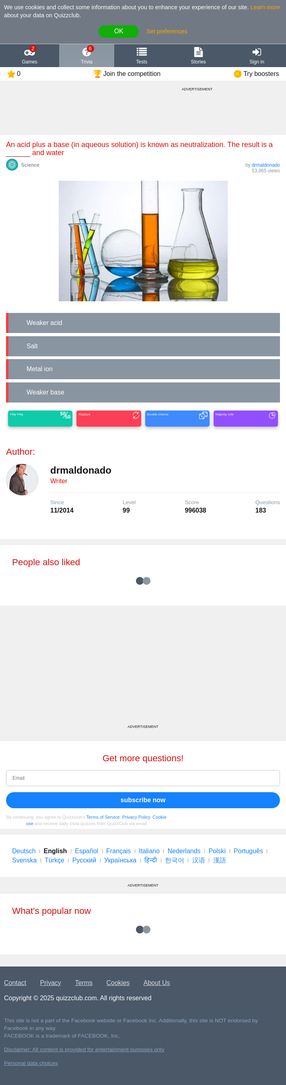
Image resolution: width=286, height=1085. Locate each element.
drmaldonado (266, 165)
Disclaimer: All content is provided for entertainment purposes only (84, 1049)
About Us (157, 982)
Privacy (50, 982)
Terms (84, 982)
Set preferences (166, 31)
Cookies (118, 982)
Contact (15, 982)
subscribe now (142, 800)
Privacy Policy (136, 817)
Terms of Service (103, 817)
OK (118, 31)
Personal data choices (31, 1063)
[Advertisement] (143, 668)
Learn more (265, 7)
